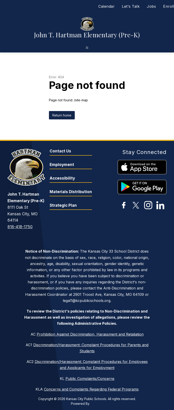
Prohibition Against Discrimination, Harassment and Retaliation (90, 334)
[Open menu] (87, 47)
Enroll (168, 6)
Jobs (151, 6)
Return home (61, 115)
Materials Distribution (71, 192)
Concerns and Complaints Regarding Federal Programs (91, 389)
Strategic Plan (63, 205)
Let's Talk (131, 6)
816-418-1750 (20, 227)
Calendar (106, 6)
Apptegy (96, 403)
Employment (62, 164)
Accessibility (62, 178)
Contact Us (60, 151)
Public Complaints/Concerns (89, 378)
